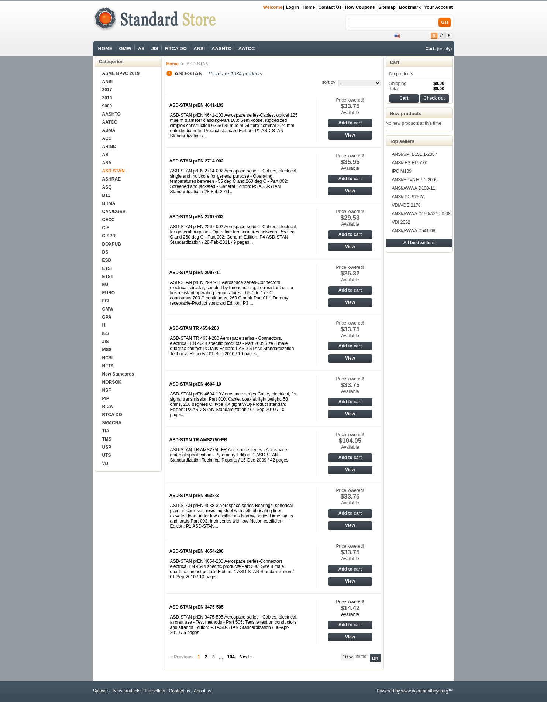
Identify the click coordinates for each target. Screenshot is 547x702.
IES (105, 333)
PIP (105, 398)
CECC (108, 219)
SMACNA (112, 422)
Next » (246, 657)
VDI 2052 (401, 222)
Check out (434, 98)
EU (105, 284)
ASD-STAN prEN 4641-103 (196, 105)
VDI (106, 463)
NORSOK (112, 382)
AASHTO (221, 48)
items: (361, 656)
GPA (106, 317)
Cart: (430, 48)
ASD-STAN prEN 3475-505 (196, 607)
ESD (106, 260)
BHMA (109, 203)
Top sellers (402, 141)
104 (231, 657)
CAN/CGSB (114, 211)
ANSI (199, 48)
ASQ (107, 187)
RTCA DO (176, 48)
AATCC (246, 48)
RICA (107, 406)
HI (104, 325)
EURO (108, 292)
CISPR (109, 236)
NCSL (108, 357)
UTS (106, 455)
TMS (106, 439)
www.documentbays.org (424, 691)
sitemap (387, 7)
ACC (107, 138)
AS (141, 48)
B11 (106, 195)
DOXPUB (111, 244)
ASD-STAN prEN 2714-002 (196, 161)
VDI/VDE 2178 (406, 205)
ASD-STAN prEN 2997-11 (195, 272)
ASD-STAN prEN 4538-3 (194, 495)
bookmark (410, 7)
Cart (394, 62)
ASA (106, 162)
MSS (107, 349)
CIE (106, 227)
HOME (105, 48)
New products (406, 113)
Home (309, 7)
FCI (105, 301)
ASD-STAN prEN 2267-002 (196, 216)
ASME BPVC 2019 (121, 73)
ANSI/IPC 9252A (408, 196)
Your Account (438, 7)
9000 (107, 106)
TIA (105, 431)
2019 (107, 97)
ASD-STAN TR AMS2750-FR (198, 439)
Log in (292, 7)
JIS (155, 48)
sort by (328, 82)
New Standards (118, 374)
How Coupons (360, 7)
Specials (101, 691)
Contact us (329, 7)
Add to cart (350, 123)
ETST (108, 276)
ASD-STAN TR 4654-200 (194, 328)
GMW (125, 48)
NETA (108, 366)
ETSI (107, 268)
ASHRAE (111, 179)
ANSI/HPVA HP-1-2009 (415, 179)
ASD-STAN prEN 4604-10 (195, 384)
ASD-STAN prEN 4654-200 (196, 551)
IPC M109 (402, 171)
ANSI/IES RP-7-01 (410, 162)
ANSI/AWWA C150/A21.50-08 (421, 213)
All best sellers (419, 242)
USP (106, 447)
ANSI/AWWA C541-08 (414, 230)
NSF (106, 390)
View (350, 135)
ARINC (109, 146)
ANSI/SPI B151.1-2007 (414, 154)
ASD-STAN (113, 171)
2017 (107, 89)
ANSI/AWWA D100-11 (414, 188)
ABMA (109, 130)
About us (202, 691)
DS (105, 252)
